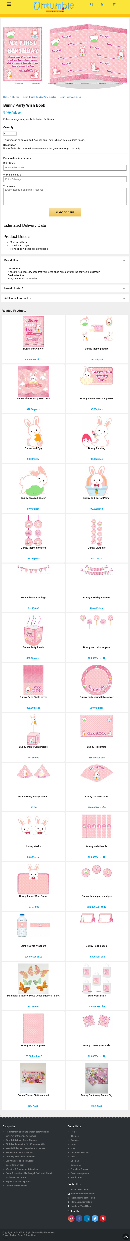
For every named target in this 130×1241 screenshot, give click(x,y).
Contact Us (76, 1165)
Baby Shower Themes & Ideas (20, 1161)
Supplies (75, 1140)
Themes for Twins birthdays (19, 1152)
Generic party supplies (17, 1185)
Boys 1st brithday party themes (21, 1136)
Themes (15, 97)
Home (6, 97)
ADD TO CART (65, 212)
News (73, 1144)
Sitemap (75, 1161)
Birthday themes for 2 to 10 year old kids (25, 1144)
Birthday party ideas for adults (20, 1156)
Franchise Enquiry (79, 1169)
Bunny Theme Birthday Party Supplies (39, 97)
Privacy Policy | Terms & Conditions (19, 1235)
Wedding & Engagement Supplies (22, 1169)
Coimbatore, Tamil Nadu (83, 1198)
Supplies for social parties (18, 1181)
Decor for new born (15, 1165)
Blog (73, 1156)
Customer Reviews (80, 1152)
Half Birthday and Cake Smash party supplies (27, 1132)
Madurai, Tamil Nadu (81, 1206)
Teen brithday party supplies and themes (25, 1148)
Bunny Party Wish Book (70, 97)
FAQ (73, 1148)
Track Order (76, 1177)
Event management (80, 1173)
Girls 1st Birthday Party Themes (21, 1140)
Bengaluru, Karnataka (82, 1202)
